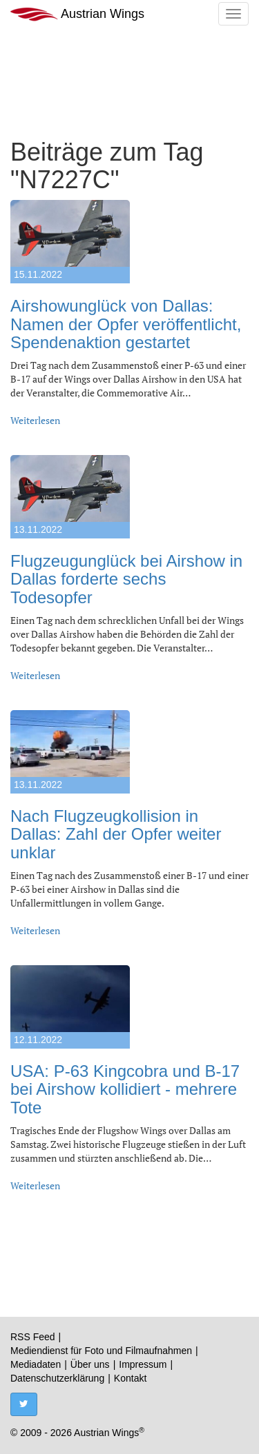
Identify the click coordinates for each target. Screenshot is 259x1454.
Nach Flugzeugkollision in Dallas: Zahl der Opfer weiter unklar (115, 834)
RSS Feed (32, 1336)
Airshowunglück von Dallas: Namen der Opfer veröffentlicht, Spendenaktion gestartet (125, 324)
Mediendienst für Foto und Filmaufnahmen (101, 1350)
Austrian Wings (77, 14)
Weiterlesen (35, 420)
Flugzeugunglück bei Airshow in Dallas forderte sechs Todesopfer (126, 579)
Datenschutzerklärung (57, 1378)
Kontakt (130, 1378)
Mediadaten (35, 1364)
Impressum (142, 1364)
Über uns (90, 1364)
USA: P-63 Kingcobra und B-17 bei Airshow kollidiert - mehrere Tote (125, 1089)
